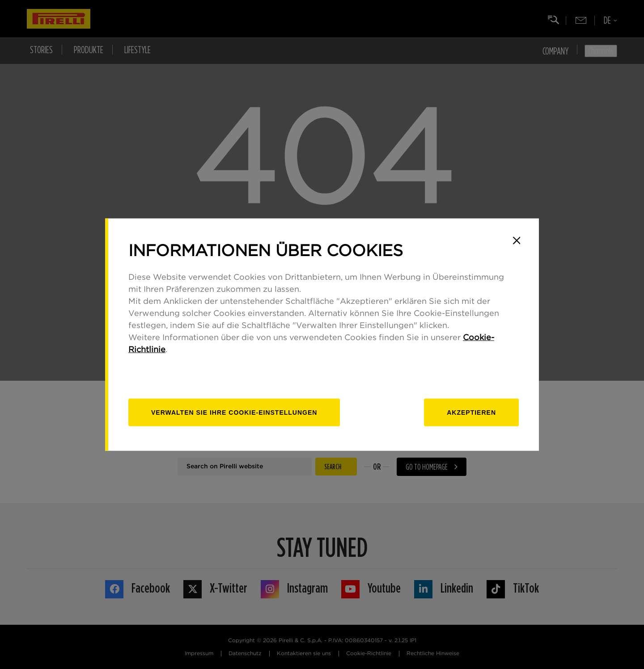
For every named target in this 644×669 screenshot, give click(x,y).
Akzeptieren (471, 412)
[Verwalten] (234, 412)
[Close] (516, 240)
